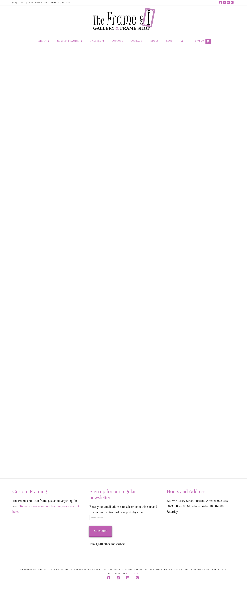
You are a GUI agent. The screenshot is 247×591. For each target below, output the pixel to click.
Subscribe (100, 531)
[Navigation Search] (181, 40)
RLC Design (132, 573)
